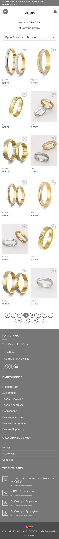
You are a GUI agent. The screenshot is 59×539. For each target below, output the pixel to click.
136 (18, 320)
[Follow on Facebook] (5, 366)
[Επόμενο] (41, 320)
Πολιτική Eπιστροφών (14, 422)
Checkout (7, 459)
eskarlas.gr (29, 535)
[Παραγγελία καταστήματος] (29, 37)
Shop (22, 22)
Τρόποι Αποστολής (12, 404)
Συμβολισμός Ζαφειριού (24, 501)
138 (34, 320)
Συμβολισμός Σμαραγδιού (25, 511)
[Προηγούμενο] (7, 315)
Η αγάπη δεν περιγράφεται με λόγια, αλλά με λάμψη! (33, 479)
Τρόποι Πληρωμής (12, 398)
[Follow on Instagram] (11, 366)
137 (26, 320)
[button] (5, 11)
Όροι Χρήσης (9, 410)
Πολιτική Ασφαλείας (13, 417)
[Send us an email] (16, 366)
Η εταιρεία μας (10, 386)
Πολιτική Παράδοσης (13, 429)
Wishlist (6, 447)
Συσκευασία (9, 392)
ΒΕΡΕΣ (5, 83)
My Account (9, 453)
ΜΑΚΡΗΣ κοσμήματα (22, 491)
